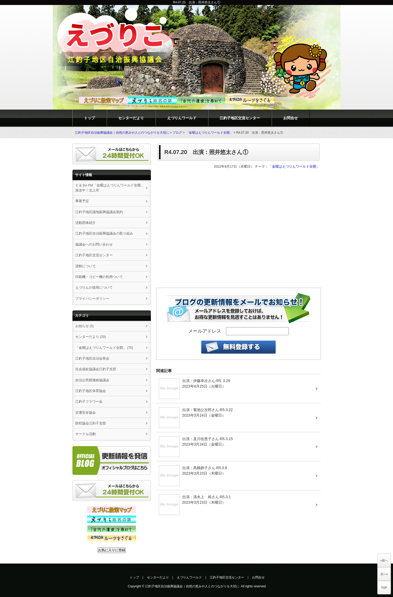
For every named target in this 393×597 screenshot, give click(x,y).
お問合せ (290, 118)
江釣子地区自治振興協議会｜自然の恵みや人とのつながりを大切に (122, 132)
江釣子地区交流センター (240, 118)
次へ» (384, 574)
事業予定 (82, 201)
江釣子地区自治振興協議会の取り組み (104, 233)
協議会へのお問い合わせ (94, 244)
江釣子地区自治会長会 (92, 358)
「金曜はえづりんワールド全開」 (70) (104, 348)
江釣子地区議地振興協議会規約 (99, 212)
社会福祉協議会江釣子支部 (95, 369)
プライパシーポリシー (92, 298)
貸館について (85, 266)
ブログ (177, 132)
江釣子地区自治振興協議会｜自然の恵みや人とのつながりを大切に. (192, 586)
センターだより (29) (90, 337)
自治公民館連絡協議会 (92, 380)
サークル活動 (85, 434)
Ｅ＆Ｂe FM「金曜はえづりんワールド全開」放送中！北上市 (109, 187)
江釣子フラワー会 (88, 401)
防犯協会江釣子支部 (90, 423)
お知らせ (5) (84, 326)
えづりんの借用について (95, 287)
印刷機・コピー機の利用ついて (99, 277)
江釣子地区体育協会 (90, 391)
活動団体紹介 (85, 223)
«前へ (384, 560)
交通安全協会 (85, 412)
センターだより (131, 118)
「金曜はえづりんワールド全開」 (209, 132)
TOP (384, 587)
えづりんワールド (181, 118)
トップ (89, 118)
